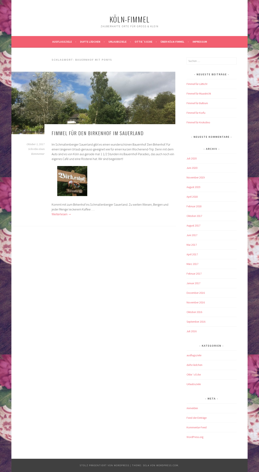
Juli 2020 (192, 158)
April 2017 (192, 254)
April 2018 (192, 196)
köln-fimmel (129, 19)
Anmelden (192, 408)
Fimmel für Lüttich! (197, 84)
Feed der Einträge (197, 418)
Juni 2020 (192, 168)
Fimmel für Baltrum (197, 103)
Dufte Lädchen (90, 41)
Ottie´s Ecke (143, 41)
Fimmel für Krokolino (198, 122)
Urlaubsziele (117, 41)
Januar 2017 (193, 283)
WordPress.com (167, 465)
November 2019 (196, 177)
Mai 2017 (192, 245)
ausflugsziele (62, 41)
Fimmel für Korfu (196, 113)
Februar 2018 (194, 206)
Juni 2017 (192, 235)
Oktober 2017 (194, 216)
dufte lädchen (194, 365)
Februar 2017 (194, 273)
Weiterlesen (61, 214)
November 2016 (196, 302)
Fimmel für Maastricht (199, 93)
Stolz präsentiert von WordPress (104, 465)
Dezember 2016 (196, 293)
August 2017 (193, 225)
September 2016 (196, 321)
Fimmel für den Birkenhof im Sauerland (98, 133)
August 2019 (193, 187)
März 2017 (192, 264)
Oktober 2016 (194, 312)
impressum (200, 41)
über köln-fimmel (172, 41)
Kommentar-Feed (197, 427)
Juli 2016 (192, 331)
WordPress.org (195, 437)
